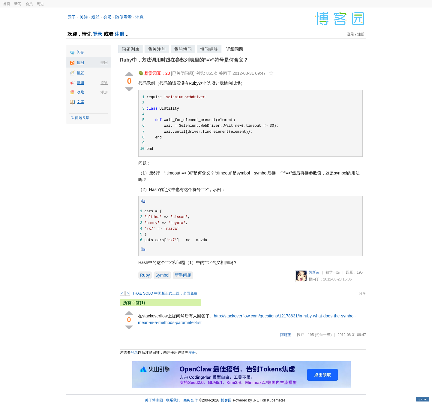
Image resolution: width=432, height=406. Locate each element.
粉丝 (95, 17)
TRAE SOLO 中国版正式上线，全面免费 (165, 293)
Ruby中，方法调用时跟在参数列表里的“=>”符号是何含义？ (184, 59)
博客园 (226, 400)
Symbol (162, 275)
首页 (6, 4)
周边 (40, 4)
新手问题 (183, 275)
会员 (29, 4)
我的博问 (183, 49)
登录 (97, 34)
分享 (362, 293)
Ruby (145, 275)
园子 (72, 17)
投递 (104, 83)
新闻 (17, 4)
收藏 (80, 92)
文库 (80, 102)
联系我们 (173, 400)
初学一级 (333, 272)
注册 (119, 34)
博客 (80, 73)
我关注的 (157, 49)
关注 (84, 17)
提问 (104, 62)
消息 (139, 17)
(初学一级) (323, 335)
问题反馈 (82, 118)
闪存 (80, 52)
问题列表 (131, 49)
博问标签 (209, 49)
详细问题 (234, 49)
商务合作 (190, 400)
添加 (104, 92)
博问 (80, 62)
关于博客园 (154, 400)
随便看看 (123, 17)
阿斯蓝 (314, 272)
